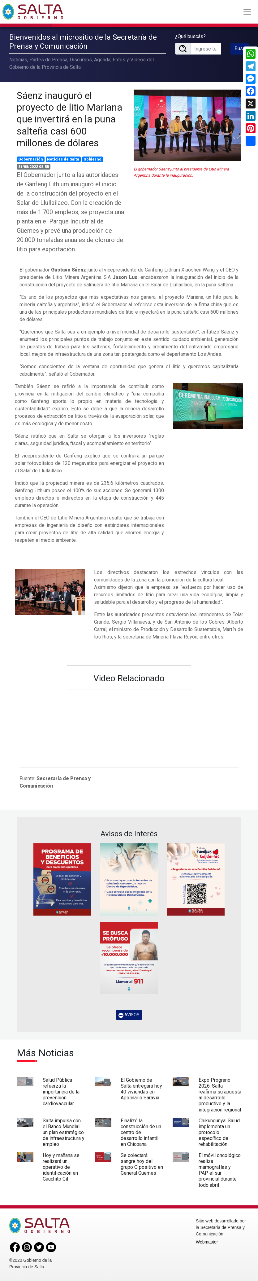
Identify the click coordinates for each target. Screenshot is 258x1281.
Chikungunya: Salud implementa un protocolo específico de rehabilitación (219, 1132)
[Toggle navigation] (247, 12)
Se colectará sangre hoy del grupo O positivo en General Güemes (142, 1164)
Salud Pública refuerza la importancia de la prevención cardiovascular (61, 1092)
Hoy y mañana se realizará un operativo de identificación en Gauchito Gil (61, 1167)
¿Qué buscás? (190, 36)
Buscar (241, 48)
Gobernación (30, 159)
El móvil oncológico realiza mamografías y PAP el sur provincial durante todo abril (220, 1170)
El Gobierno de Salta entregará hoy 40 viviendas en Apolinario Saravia (141, 1089)
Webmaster (207, 1241)
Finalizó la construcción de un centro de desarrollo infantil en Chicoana (141, 1132)
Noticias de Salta (63, 159)
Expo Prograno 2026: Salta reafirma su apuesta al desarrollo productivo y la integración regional (220, 1095)
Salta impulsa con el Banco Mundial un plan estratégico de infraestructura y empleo (63, 1132)
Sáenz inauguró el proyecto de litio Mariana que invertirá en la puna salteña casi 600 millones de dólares (69, 119)
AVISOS (129, 1015)
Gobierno (92, 159)
